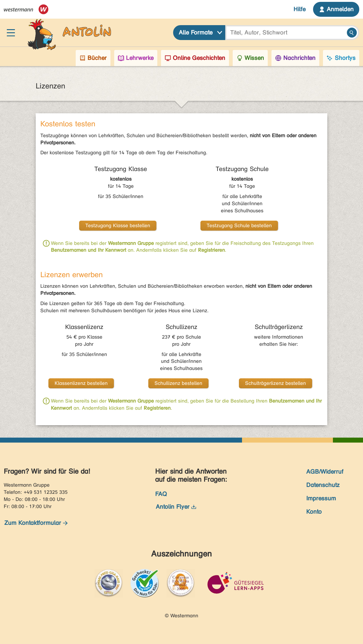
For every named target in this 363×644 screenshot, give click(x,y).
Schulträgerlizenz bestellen (275, 383)
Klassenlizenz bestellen (81, 383)
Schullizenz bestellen (178, 383)
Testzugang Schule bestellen (239, 225)
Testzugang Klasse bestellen (117, 225)
